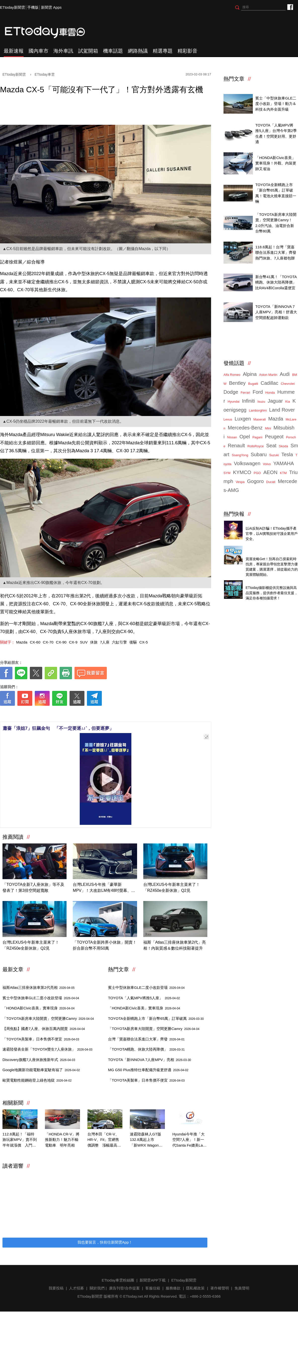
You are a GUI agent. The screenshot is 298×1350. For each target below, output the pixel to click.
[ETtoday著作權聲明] (90, 713)
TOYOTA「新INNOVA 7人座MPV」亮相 (149, 1060)
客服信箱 (152, 1288)
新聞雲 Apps (51, 7)
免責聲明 (241, 1288)
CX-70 (48, 642)
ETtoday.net (133, 1296)
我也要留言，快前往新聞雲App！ (105, 1242)
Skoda (283, 446)
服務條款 (173, 1288)
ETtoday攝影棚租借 (262, 582)
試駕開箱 (88, 51)
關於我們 (97, 1288)
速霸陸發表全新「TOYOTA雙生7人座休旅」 (47, 1049)
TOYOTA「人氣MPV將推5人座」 (144, 998)
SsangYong (240, 455)
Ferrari (245, 392)
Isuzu (261, 401)
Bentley (237, 383)
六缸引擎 (119, 642)
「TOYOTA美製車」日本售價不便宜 (40, 1039)
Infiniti (248, 401)
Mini (268, 428)
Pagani (257, 437)
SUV (84, 642)
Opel (244, 436)
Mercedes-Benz (245, 427)
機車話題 (113, 51)
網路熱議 (138, 51)
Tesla (287, 454)
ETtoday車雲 (49, 32)
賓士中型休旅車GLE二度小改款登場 (40, 998)
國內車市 (38, 51)
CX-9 (73, 642)
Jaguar (275, 401)
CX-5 (143, 642)
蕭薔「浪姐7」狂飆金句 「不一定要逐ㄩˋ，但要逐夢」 (58, 728)
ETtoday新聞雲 (12, 7)
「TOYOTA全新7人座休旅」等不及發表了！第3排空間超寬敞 (33, 887)
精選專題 (163, 51)
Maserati (259, 419)
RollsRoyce (255, 446)
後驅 (133, 642)
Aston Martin (268, 375)
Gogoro (255, 481)
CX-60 (35, 642)
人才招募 (76, 1288)
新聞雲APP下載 (153, 1280)
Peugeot (274, 436)
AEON (270, 472)
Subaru (259, 454)
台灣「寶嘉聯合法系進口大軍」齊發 (146, 1039)
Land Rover (282, 410)
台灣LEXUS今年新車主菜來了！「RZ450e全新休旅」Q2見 (171, 887)
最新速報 (14, 51)
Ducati (270, 482)
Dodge (231, 392)
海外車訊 (63, 51)
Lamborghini (258, 410)
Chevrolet (288, 384)
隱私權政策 (195, 1288)
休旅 (94, 642)
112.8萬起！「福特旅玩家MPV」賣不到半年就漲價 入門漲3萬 (19, 1140)
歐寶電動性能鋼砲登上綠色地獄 (37, 1080)
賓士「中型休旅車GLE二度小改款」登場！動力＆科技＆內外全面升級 (275, 103)
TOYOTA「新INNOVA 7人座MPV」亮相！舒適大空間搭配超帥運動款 (276, 312)
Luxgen (243, 418)
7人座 (105, 642)
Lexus (228, 419)
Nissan (232, 437)
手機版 (32, 7)
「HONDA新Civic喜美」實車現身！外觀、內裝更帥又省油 (275, 163)
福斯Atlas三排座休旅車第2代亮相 (38, 987)
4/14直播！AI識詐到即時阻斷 (270, 523)
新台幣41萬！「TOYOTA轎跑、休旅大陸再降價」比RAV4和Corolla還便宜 (276, 282)
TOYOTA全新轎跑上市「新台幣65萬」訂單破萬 (156, 1018)
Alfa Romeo (232, 375)
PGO (257, 473)
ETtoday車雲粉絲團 (290, 7)
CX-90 (61, 642)
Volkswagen (247, 463)
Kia (287, 401)
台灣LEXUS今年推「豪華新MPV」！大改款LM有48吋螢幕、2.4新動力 (105, 888)
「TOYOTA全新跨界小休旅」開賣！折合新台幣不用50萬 (104, 945)
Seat (271, 445)
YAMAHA (283, 463)
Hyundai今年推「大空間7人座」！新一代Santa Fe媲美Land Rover (189, 1140)
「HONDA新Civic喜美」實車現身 (38, 1008)
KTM (283, 473)
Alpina (250, 374)
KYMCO (242, 472)
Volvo (267, 464)
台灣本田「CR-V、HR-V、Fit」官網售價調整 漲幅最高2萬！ (103, 1140)
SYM (227, 473)
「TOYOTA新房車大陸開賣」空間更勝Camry (48, 1018)
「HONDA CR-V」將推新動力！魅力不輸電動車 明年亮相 (62, 1139)
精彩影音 (187, 51)
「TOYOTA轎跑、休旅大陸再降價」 (146, 1049)
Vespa (240, 482)
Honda (270, 392)
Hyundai (234, 401)
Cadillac (269, 383)
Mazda (21, 642)
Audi (285, 374)
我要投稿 (56, 1288)
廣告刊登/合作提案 (124, 1288)
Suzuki (274, 455)
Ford (258, 392)
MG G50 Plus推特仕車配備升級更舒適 (148, 1070)
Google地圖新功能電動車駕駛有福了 (41, 1070)
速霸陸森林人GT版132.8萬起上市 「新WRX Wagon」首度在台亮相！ (146, 1140)
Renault (236, 445)
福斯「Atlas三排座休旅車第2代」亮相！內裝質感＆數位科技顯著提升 (174, 945)
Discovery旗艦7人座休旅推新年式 (38, 1060)
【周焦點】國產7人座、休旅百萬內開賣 (43, 1029)
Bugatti (253, 384)
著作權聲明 (219, 1288)
